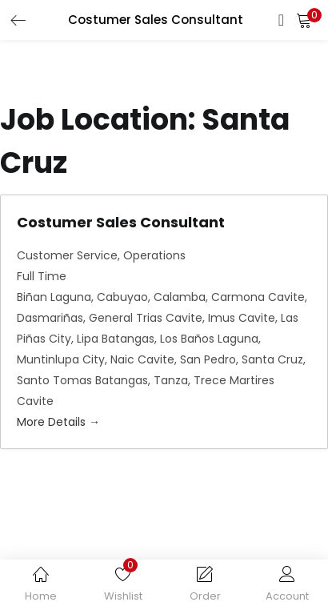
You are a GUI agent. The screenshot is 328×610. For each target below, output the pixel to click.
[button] (304, 20)
